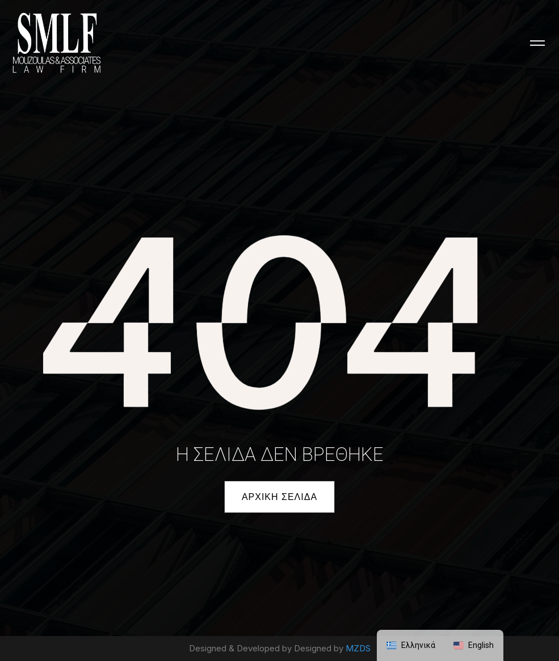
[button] (279, 497)
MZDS (358, 648)
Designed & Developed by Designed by (267, 648)
